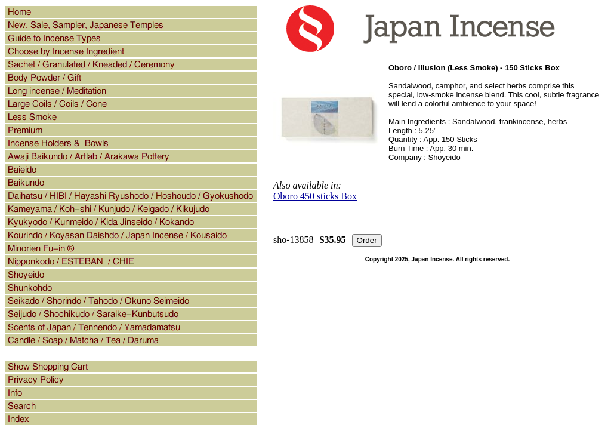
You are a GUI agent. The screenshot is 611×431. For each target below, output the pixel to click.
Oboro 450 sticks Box (315, 196)
